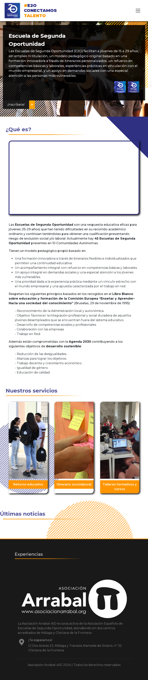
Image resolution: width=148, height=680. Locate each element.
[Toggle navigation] (138, 10)
